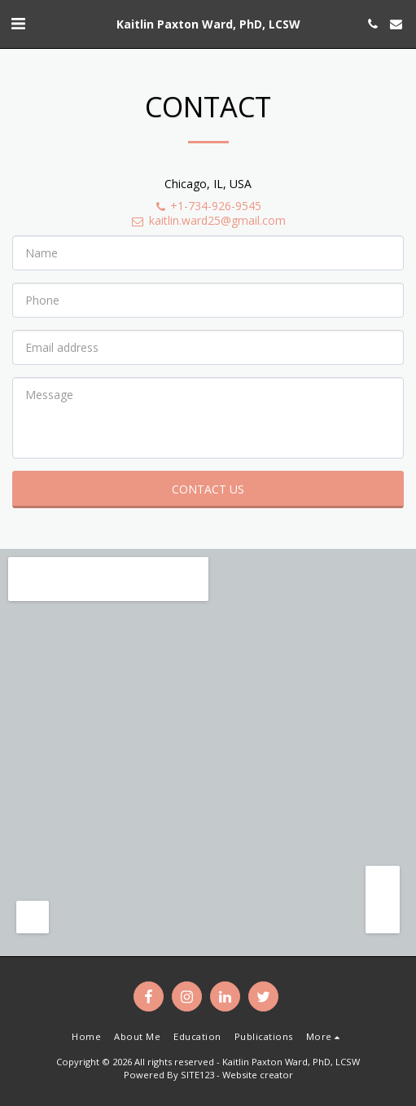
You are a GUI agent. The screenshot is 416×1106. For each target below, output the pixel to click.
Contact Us (208, 489)
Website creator (257, 1075)
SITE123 (197, 1075)
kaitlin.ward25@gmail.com (208, 220)
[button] (18, 23)
